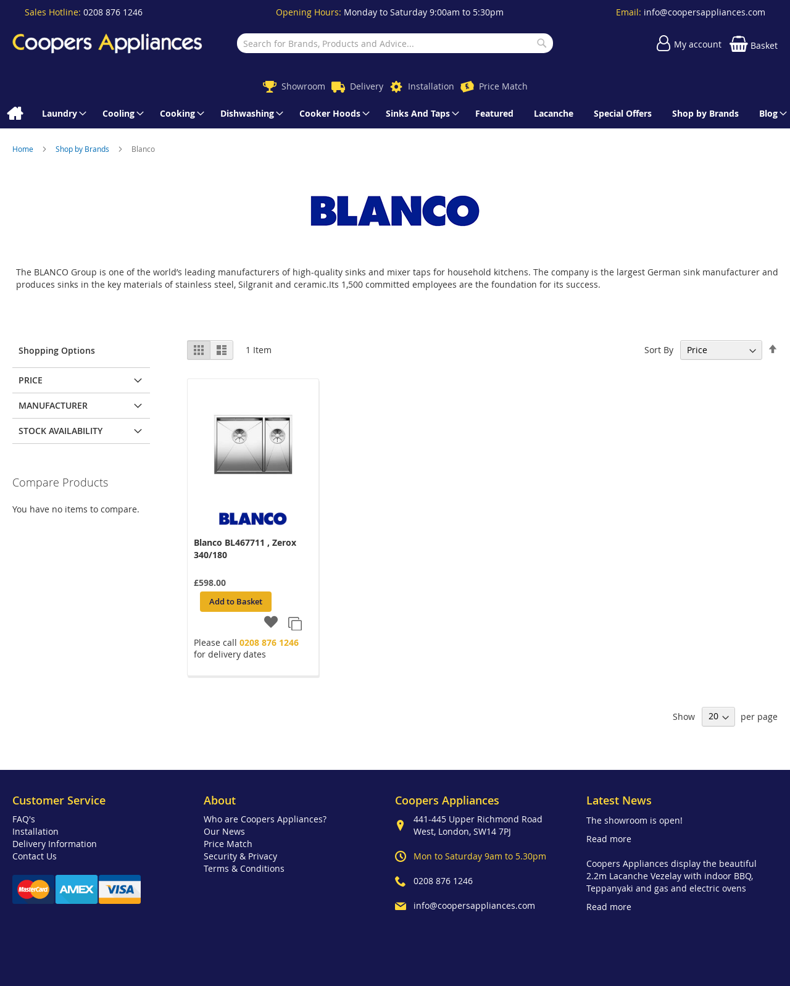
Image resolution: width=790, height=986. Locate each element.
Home (23, 149)
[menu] (395, 113)
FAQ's (23, 819)
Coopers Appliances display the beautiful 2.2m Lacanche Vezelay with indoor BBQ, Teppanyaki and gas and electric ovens (671, 876)
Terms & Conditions (244, 868)
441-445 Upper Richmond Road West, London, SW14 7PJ (478, 825)
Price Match (503, 86)
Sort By (658, 350)
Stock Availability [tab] (60, 431)
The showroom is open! (634, 820)
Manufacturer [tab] (53, 405)
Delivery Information (54, 844)
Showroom (303, 86)
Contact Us (34, 856)
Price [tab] (31, 380)
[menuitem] (14, 113)
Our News (224, 831)
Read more (608, 839)
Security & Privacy (240, 856)
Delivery (366, 86)
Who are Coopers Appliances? (265, 819)
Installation (431, 86)
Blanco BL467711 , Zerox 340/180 (245, 549)
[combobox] (395, 43)
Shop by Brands (83, 149)
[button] (271, 622)
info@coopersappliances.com (704, 12)
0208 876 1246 (113, 12)
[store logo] (107, 43)
